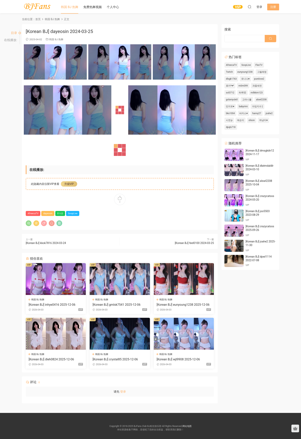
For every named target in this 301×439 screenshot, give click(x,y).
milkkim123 (257, 92)
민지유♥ (230, 106)
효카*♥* (230, 85)
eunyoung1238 (245, 72)
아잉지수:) (257, 106)
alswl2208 (261, 99)
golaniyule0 (232, 99)
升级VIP (69, 183)
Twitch (229, 72)
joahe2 (269, 113)
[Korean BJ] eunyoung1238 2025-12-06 (183, 304)
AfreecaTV (33, 213)
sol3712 (230, 92)
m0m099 (243, 85)
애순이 (240, 120)
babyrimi (243, 106)
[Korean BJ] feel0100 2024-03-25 (194, 243)
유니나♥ (245, 78)
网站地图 (187, 426)
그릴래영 (261, 72)
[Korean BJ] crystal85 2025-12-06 (115, 359)
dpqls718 (231, 127)
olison (252, 120)
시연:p (229, 120)
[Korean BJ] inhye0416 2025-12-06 (52, 304)
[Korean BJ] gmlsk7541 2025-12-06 (116, 304)
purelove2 (259, 78)
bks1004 (230, 113)
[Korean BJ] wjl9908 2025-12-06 (178, 359)
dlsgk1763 (231, 78)
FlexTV (258, 65)
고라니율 (246, 99)
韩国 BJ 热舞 (69, 7)
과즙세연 (257, 85)
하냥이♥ (263, 120)
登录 (123, 391)
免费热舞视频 (92, 7)
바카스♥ (243, 113)
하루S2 (242, 92)
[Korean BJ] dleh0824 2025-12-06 (51, 359)
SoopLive (72, 213)
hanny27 (256, 113)
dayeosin (47, 213)
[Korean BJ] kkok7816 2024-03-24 (46, 243)
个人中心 (113, 7)
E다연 (60, 213)
